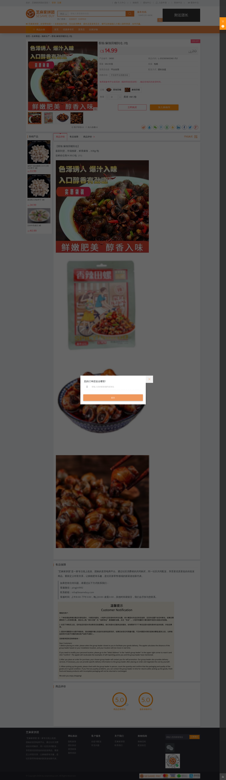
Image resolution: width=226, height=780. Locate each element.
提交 (113, 398)
